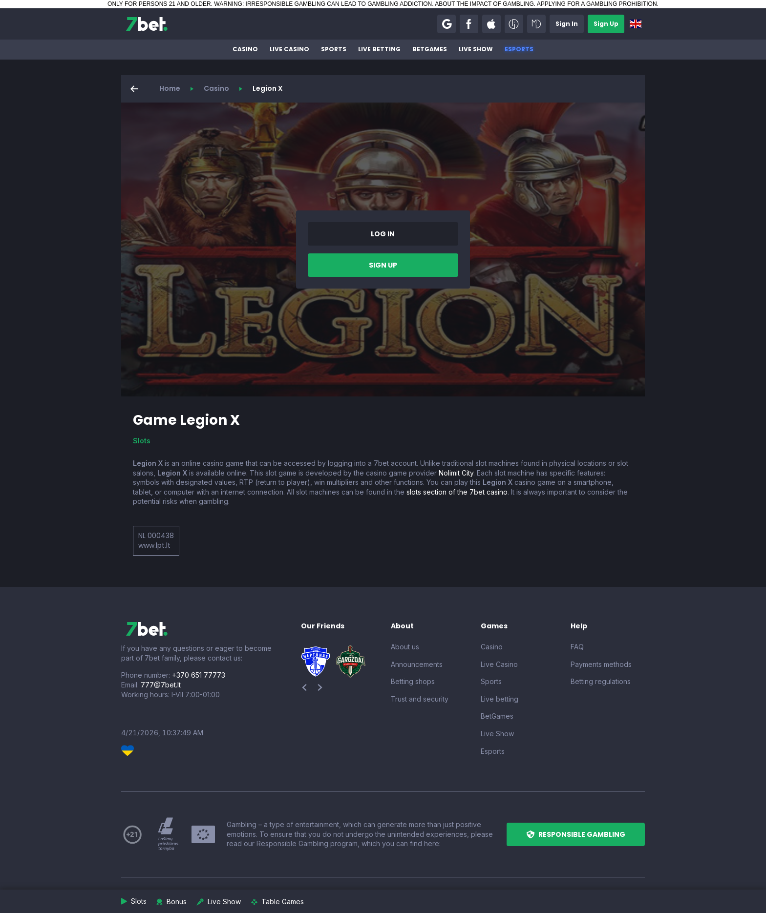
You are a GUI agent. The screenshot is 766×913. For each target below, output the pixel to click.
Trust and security (419, 699)
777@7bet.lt (161, 685)
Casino (245, 49)
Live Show (476, 49)
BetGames (429, 49)
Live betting (379, 49)
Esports (519, 49)
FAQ (577, 647)
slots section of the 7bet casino (457, 492)
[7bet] (146, 24)
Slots (141, 440)
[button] (446, 24)
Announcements (417, 664)
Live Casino (289, 49)
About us (405, 647)
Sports (333, 49)
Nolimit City (456, 473)
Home (169, 88)
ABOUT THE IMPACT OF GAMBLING (484, 3)
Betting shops (413, 681)
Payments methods (601, 664)
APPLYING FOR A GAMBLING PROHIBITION (597, 3)
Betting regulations (601, 681)
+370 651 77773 (198, 675)
